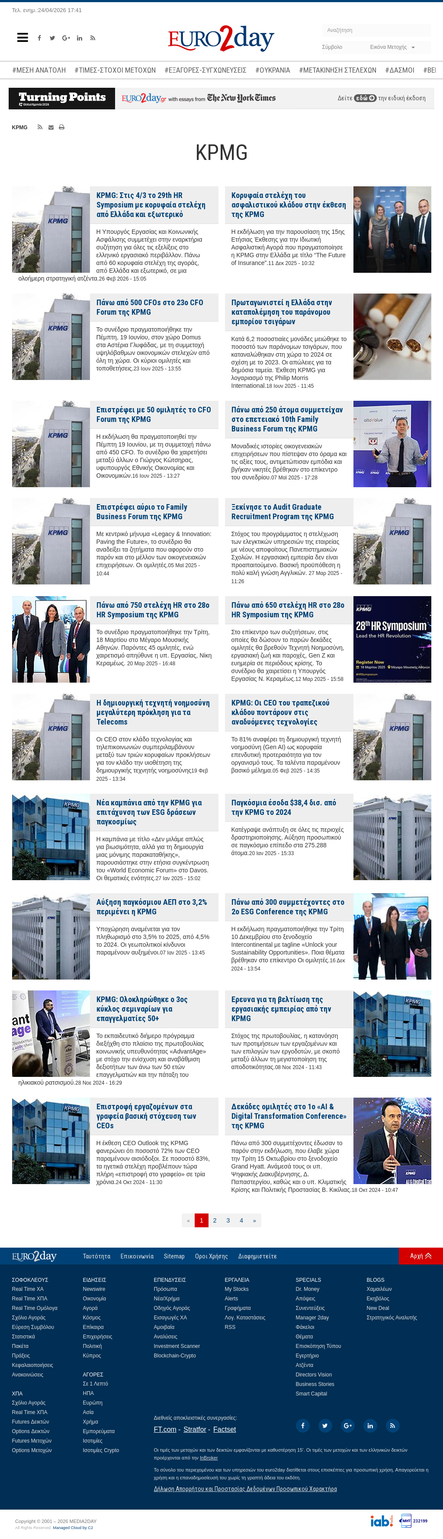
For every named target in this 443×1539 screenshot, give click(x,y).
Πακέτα (20, 1346)
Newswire (94, 1289)
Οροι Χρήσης (211, 1256)
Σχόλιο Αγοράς (29, 1318)
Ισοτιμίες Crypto (101, 1450)
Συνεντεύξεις (310, 1308)
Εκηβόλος (378, 1299)
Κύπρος (92, 1356)
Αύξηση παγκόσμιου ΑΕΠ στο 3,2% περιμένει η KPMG (151, 906)
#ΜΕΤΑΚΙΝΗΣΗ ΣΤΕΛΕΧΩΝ (337, 70)
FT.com (165, 1429)
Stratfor (194, 1429)
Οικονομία (94, 1299)
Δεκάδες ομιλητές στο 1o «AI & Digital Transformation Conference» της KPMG (289, 1116)
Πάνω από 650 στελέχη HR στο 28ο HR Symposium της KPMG (287, 609)
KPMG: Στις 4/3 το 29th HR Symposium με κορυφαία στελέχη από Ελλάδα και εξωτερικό (150, 205)
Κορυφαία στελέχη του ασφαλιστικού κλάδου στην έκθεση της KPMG (288, 205)
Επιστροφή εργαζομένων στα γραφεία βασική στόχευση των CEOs (146, 1116)
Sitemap (174, 1256)
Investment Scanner (177, 1346)
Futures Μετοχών (32, 1441)
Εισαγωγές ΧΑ (170, 1318)
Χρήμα (90, 1422)
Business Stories (315, 1384)
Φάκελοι (305, 1327)
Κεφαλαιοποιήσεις (32, 1365)
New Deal (378, 1308)
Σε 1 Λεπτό (96, 1384)
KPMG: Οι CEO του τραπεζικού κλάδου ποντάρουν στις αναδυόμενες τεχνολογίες (280, 712)
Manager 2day (312, 1318)
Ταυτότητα (96, 1256)
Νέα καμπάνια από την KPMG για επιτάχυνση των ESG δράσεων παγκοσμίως (149, 812)
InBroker (209, 1457)
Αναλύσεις (165, 1337)
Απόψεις (305, 1299)
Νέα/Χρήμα (167, 1299)
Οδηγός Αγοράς (172, 1308)
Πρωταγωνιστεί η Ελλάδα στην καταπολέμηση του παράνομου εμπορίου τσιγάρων (281, 312)
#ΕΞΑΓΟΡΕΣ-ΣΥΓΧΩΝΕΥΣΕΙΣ (205, 70)
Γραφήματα (238, 1308)
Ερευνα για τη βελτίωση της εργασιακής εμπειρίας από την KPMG (281, 1009)
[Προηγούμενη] (188, 1220)
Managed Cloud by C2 (73, 1528)
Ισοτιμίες (93, 1441)
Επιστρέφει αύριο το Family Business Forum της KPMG (141, 511)
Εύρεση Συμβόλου (33, 1327)
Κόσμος (92, 1318)
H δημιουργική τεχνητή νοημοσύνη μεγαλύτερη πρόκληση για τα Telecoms (153, 712)
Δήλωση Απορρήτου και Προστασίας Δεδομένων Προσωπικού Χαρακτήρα (245, 1488)
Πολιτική (92, 1346)
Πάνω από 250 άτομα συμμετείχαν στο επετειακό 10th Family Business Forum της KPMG (287, 419)
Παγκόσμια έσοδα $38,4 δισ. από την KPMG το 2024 (283, 807)
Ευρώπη (93, 1403)
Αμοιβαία (164, 1327)
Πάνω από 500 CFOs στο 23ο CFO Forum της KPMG (149, 307)
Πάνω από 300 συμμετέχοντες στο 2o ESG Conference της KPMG (287, 906)
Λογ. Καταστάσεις (245, 1318)
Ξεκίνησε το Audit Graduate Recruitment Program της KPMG (282, 511)
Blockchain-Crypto (175, 1356)
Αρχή (416, 1256)
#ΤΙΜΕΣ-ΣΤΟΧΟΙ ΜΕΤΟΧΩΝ (115, 70)
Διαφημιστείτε (257, 1256)
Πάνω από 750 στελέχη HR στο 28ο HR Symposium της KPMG (152, 609)
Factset (224, 1429)
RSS (230, 1327)
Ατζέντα (305, 1365)
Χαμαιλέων (379, 1289)
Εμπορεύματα (99, 1431)
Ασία (88, 1412)
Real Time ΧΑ (28, 1289)
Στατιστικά (23, 1337)
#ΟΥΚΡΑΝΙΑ (272, 70)
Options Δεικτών (31, 1431)
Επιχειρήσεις (97, 1337)
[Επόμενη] (254, 1220)
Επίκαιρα (93, 1327)
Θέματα (304, 1337)
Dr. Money (308, 1289)
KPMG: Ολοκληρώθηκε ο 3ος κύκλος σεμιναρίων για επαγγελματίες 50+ (142, 1009)
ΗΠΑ (88, 1393)
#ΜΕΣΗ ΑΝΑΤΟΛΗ (39, 70)
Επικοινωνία (137, 1256)
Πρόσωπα (165, 1289)
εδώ (365, 98)
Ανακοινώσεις (28, 1375)
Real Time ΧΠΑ (30, 1299)
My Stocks (237, 1289)
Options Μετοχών (32, 1450)
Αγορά (90, 1308)
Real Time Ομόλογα (35, 1308)
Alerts (231, 1299)
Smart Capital (311, 1394)
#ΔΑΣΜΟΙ (399, 70)
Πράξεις (21, 1356)
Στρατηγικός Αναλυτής (392, 1318)
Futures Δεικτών (30, 1422)
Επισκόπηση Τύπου (318, 1346)
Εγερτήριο (307, 1356)
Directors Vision (314, 1375)
